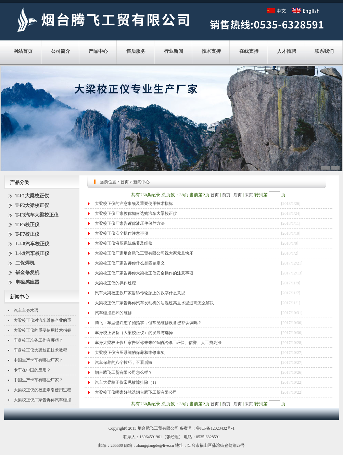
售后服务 (135, 51)
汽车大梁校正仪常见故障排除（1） (126, 382)
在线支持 (248, 51)
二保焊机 (25, 263)
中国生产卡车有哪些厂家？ (38, 360)
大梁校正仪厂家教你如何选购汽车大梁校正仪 (136, 213)
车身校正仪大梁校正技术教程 (40, 350)
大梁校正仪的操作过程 (115, 283)
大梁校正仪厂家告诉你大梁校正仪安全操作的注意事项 (144, 273)
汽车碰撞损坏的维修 (113, 312)
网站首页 (23, 51)
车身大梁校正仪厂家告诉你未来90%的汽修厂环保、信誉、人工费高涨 (158, 342)
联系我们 (324, 51)
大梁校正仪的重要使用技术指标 (42, 330)
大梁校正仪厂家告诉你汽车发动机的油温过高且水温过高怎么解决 (154, 302)
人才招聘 (286, 51)
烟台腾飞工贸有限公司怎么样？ (123, 372)
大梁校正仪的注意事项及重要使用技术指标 (134, 203)
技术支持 (211, 51)
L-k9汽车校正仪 (32, 253)
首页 (124, 182)
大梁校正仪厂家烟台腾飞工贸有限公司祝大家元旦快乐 (144, 253)
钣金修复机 (27, 272)
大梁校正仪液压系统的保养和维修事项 (130, 352)
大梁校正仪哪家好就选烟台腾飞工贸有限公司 (136, 392)
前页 (226, 195)
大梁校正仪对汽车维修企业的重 (42, 320)
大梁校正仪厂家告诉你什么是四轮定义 (130, 263)
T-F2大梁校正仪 (32, 205)
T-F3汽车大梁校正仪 (37, 215)
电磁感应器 (27, 282)
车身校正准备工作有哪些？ (38, 340)
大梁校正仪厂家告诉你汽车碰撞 (42, 399)
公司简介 (60, 51)
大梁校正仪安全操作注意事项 (121, 233)
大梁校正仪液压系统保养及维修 (123, 243)
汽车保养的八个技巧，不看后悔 (123, 362)
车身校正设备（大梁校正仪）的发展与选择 (134, 332)
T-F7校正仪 (27, 234)
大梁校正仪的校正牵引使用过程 (42, 390)
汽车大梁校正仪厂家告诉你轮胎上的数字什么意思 (140, 293)
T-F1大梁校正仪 (32, 195)
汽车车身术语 (26, 310)
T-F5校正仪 (27, 224)
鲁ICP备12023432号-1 (215, 428)
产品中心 (98, 51)
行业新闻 (173, 51)
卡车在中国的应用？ (32, 370)
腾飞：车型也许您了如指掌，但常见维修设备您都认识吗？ (148, 322)
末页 (249, 195)
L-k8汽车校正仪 (32, 243)
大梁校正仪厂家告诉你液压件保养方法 (130, 223)
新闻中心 (141, 182)
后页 (237, 195)
